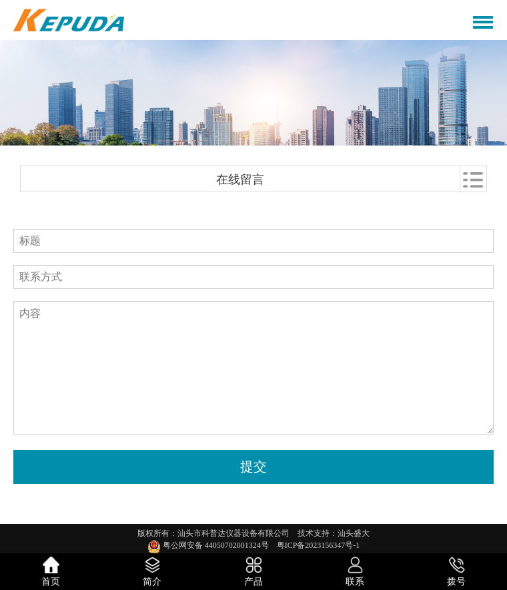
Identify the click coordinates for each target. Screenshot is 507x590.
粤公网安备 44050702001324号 (212, 545)
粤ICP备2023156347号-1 (318, 545)
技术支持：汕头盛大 (334, 533)
